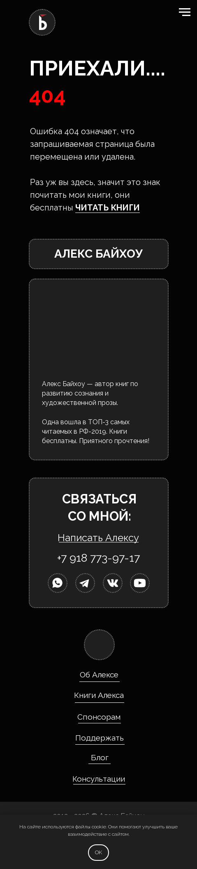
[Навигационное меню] (184, 12)
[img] (57, 583)
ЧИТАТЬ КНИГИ (107, 208)
